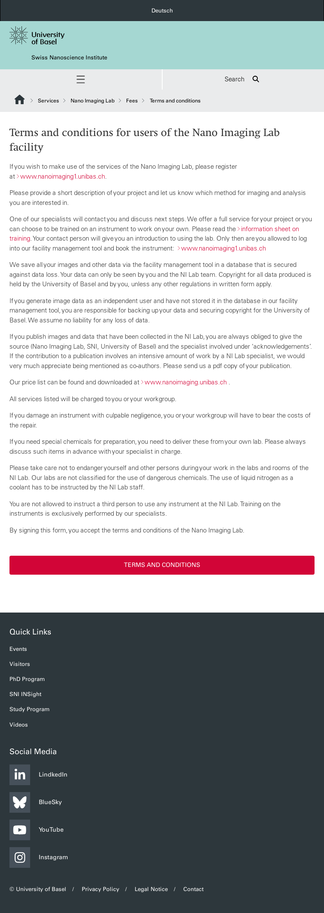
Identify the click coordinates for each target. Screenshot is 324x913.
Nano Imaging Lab (92, 101)
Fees (132, 101)
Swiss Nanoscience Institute (69, 57)
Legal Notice (151, 889)
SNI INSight (25, 694)
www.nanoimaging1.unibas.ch (62, 176)
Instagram (38, 857)
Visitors (19, 664)
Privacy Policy (100, 889)
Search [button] (243, 79)
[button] (81, 79)
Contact (193, 889)
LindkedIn (38, 774)
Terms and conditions (162, 564)
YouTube (36, 830)
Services (48, 101)
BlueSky (35, 802)
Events (18, 649)
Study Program (29, 709)
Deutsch (162, 10)
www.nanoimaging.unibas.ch (186, 382)
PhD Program (27, 679)
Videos (18, 724)
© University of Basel (37, 889)
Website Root (20, 99)
